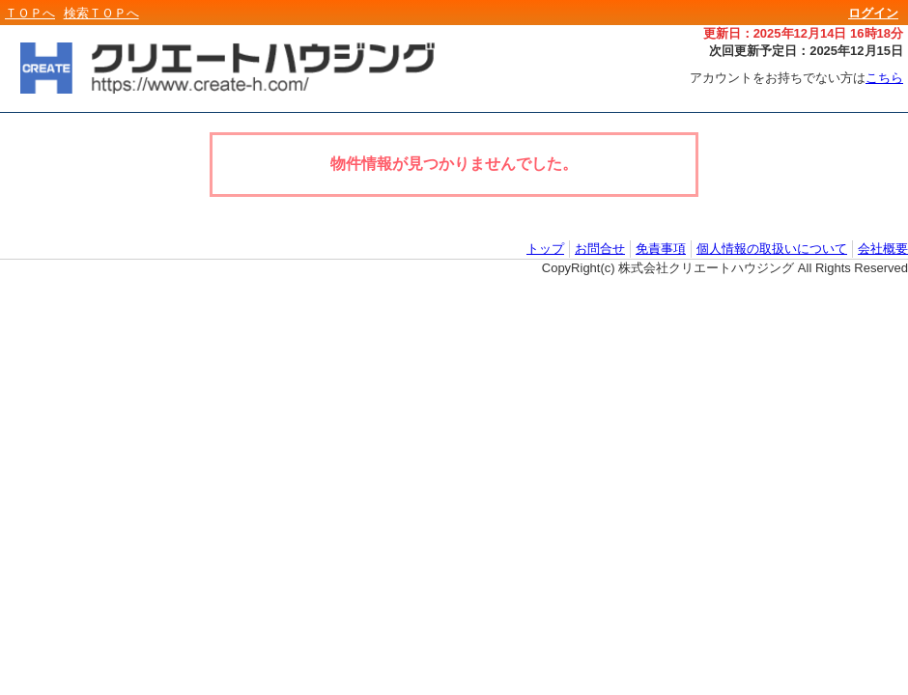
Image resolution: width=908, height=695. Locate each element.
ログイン (873, 13)
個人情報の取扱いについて (771, 248)
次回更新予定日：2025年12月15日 (806, 50)
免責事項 (661, 248)
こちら (884, 77)
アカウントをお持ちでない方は (796, 77)
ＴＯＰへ (30, 13)
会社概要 (883, 248)
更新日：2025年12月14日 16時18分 (803, 33)
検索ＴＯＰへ (101, 13)
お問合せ (600, 248)
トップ (545, 248)
